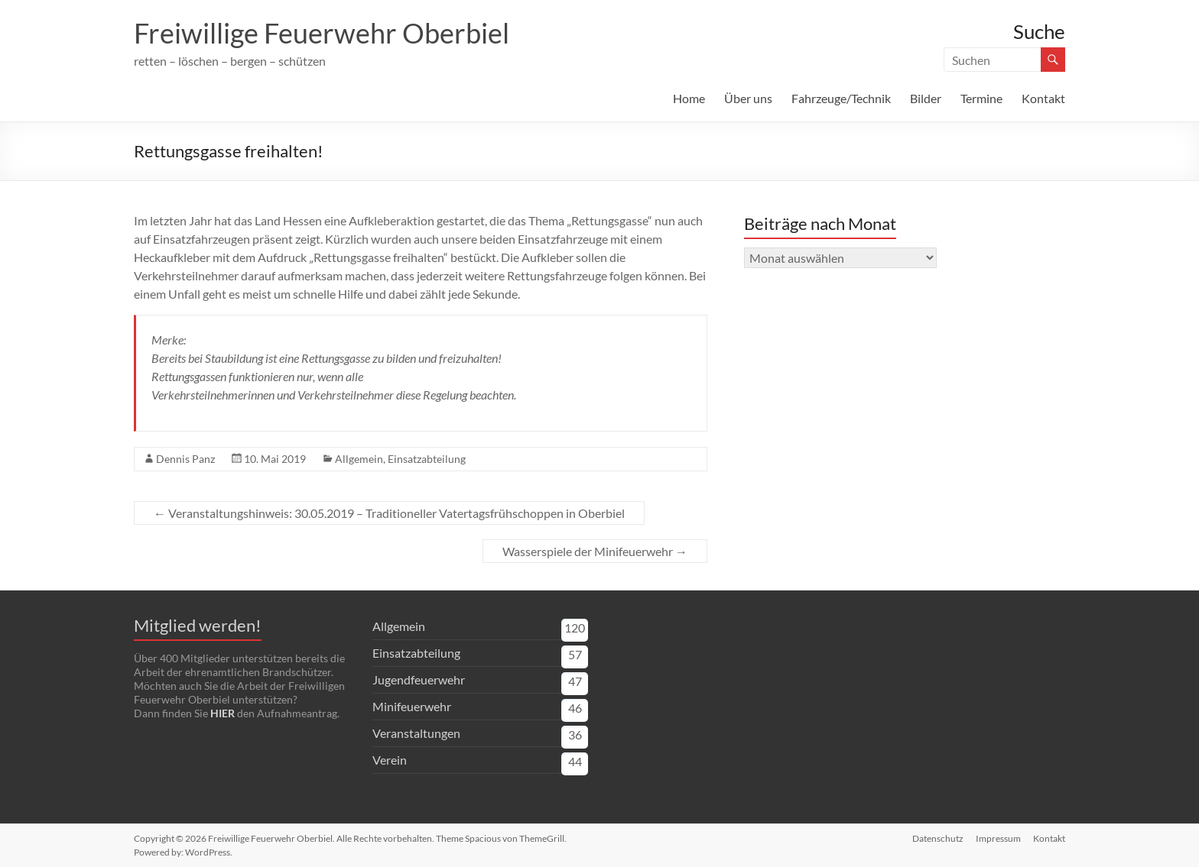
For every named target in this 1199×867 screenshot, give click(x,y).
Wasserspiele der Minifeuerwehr (594, 551)
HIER (222, 713)
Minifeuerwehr (411, 706)
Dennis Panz (185, 458)
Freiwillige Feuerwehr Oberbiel (321, 33)
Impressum (998, 838)
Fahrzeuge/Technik (841, 98)
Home (689, 98)
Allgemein (359, 458)
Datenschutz (937, 838)
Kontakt (1043, 98)
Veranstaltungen (416, 733)
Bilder (925, 98)
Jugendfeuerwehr (418, 679)
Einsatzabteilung (427, 458)
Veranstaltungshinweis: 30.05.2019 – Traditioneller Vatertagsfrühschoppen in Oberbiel (389, 513)
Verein (389, 759)
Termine (981, 98)
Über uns (748, 98)
